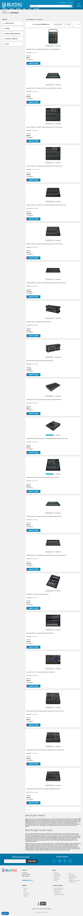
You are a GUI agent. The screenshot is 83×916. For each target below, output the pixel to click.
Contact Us (26, 880)
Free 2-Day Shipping (58, 888)
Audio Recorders (36, 169)
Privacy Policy (37, 912)
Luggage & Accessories (74, 880)
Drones (55, 880)
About (24, 889)
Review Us (25, 892)
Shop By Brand (57, 874)
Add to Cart (33, 63)
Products (5, 8)
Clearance (36, 8)
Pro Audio (34, 52)
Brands (12, 8)
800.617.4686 (25, 876)
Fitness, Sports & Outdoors (73, 878)
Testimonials (26, 894)
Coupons (18, 8)
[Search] (51, 6)
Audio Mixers (35, 91)
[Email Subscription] (15, 861)
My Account (57, 891)
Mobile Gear (57, 879)
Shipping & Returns (58, 889)
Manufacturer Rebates (59, 894)
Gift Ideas (56, 873)
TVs (70, 873)
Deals (24, 8)
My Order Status (57, 892)
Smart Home (72, 882)
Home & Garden (72, 876)
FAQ (24, 891)
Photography (72, 874)
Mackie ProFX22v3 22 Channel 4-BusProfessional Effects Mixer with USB (59, 835)
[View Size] (69, 24)
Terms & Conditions (44, 912)
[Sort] (59, 24)
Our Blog (25, 896)
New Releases (57, 876)
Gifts (29, 8)
